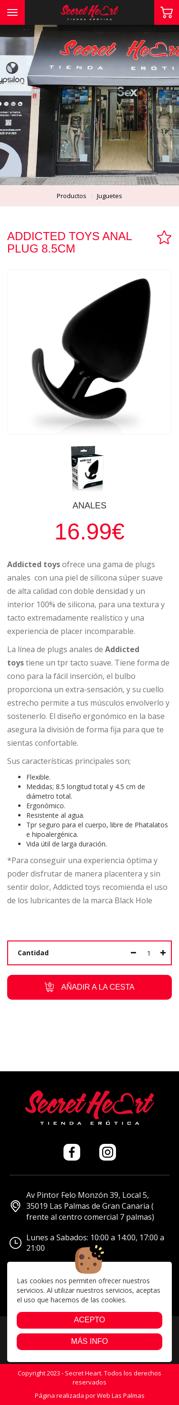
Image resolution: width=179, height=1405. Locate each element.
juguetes (109, 195)
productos (71, 195)
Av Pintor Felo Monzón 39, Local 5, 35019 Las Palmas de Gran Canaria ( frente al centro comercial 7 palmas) (82, 1206)
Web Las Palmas (121, 1395)
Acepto (89, 1320)
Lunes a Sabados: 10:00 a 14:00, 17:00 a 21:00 (87, 1243)
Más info (89, 1341)
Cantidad (33, 952)
